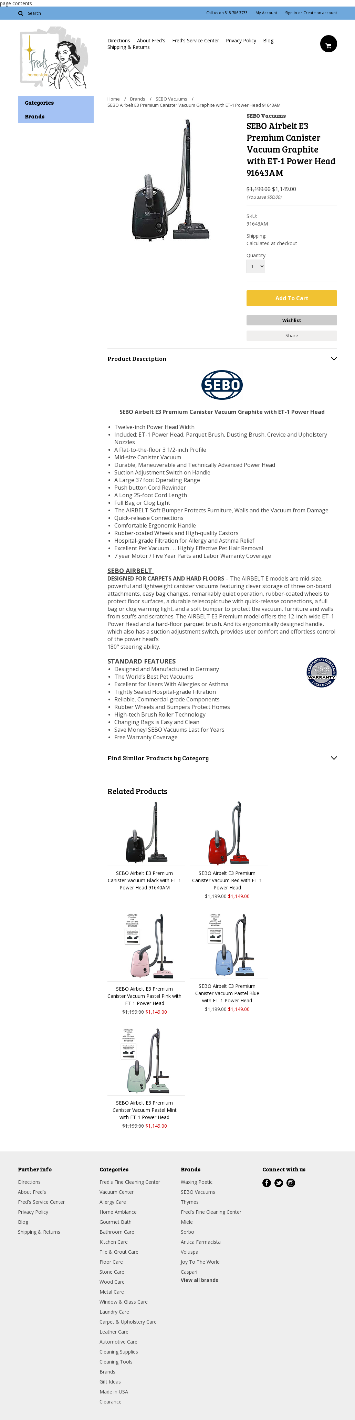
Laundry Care (114, 1311)
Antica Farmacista (201, 1241)
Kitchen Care (114, 1241)
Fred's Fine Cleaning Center (130, 1181)
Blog (268, 40)
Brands (137, 99)
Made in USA (114, 1391)
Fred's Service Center (195, 40)
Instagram (290, 1182)
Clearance (111, 1401)
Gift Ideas (110, 1381)
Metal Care (112, 1291)
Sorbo (187, 1231)
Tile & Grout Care (119, 1251)
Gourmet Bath (116, 1221)
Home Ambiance (118, 1211)
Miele (187, 1221)
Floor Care (111, 1261)
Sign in (291, 12)
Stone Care (112, 1271)
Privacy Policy (241, 40)
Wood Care (112, 1281)
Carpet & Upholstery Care (128, 1321)
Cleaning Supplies (119, 1351)
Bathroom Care (117, 1231)
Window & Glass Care (124, 1301)
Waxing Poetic (196, 1181)
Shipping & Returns (128, 47)
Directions (118, 40)
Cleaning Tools (116, 1361)
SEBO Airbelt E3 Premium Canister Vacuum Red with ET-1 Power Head (227, 879)
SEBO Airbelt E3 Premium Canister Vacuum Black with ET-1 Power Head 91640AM (144, 879)
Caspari (189, 1271)
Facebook (266, 1182)
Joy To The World (200, 1261)
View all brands (199, 1279)
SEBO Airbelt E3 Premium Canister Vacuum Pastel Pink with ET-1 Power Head (144, 995)
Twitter (278, 1182)
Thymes (190, 1201)
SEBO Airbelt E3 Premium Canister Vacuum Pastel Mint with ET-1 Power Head (145, 1109)
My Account (266, 12)
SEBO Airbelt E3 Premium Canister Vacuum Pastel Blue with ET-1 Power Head (227, 992)
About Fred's (151, 40)
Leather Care (114, 1331)
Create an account (320, 12)
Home (113, 99)
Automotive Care (118, 1341)
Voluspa (189, 1251)
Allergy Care (113, 1201)
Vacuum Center (117, 1191)
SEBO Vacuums (171, 99)
